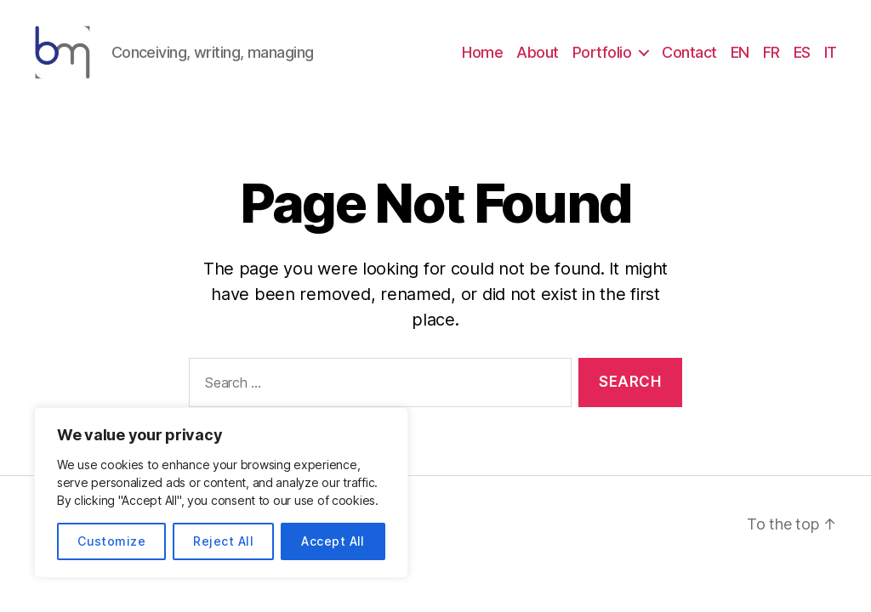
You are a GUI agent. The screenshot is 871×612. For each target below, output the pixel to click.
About (537, 62)
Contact (689, 62)
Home (482, 62)
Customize (111, 541)
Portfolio (602, 62)
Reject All (223, 541)
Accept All (333, 541)
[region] (221, 492)
